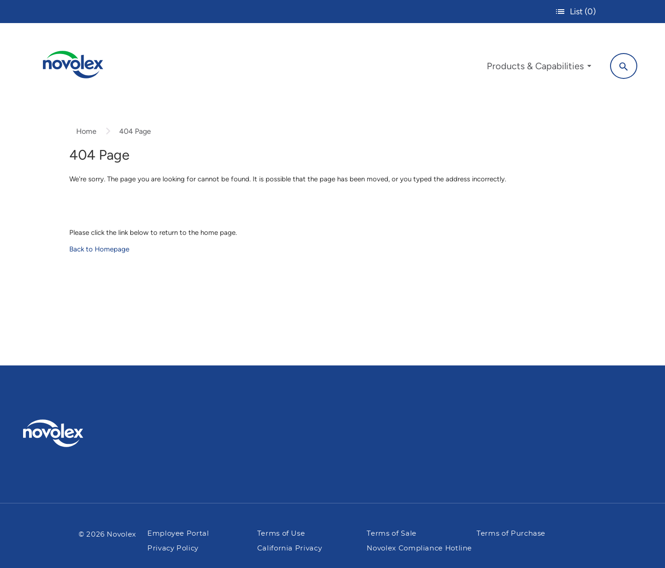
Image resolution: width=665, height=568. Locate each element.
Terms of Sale (391, 533)
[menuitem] (539, 68)
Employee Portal (178, 533)
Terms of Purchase (511, 533)
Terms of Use (281, 533)
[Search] (623, 66)
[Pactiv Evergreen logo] (71, 433)
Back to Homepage (99, 249)
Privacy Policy (173, 548)
